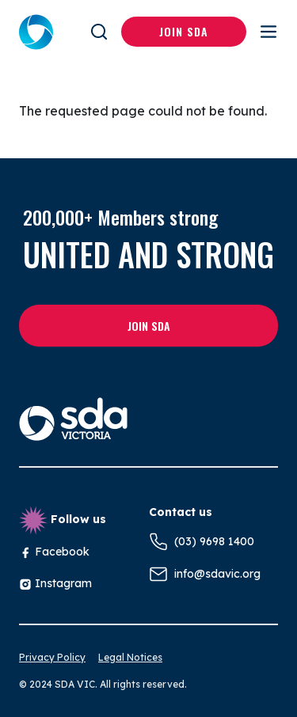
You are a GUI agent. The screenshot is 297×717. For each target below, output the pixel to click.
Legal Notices (130, 657)
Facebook (54, 551)
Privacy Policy (52, 657)
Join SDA (183, 31)
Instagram (55, 583)
